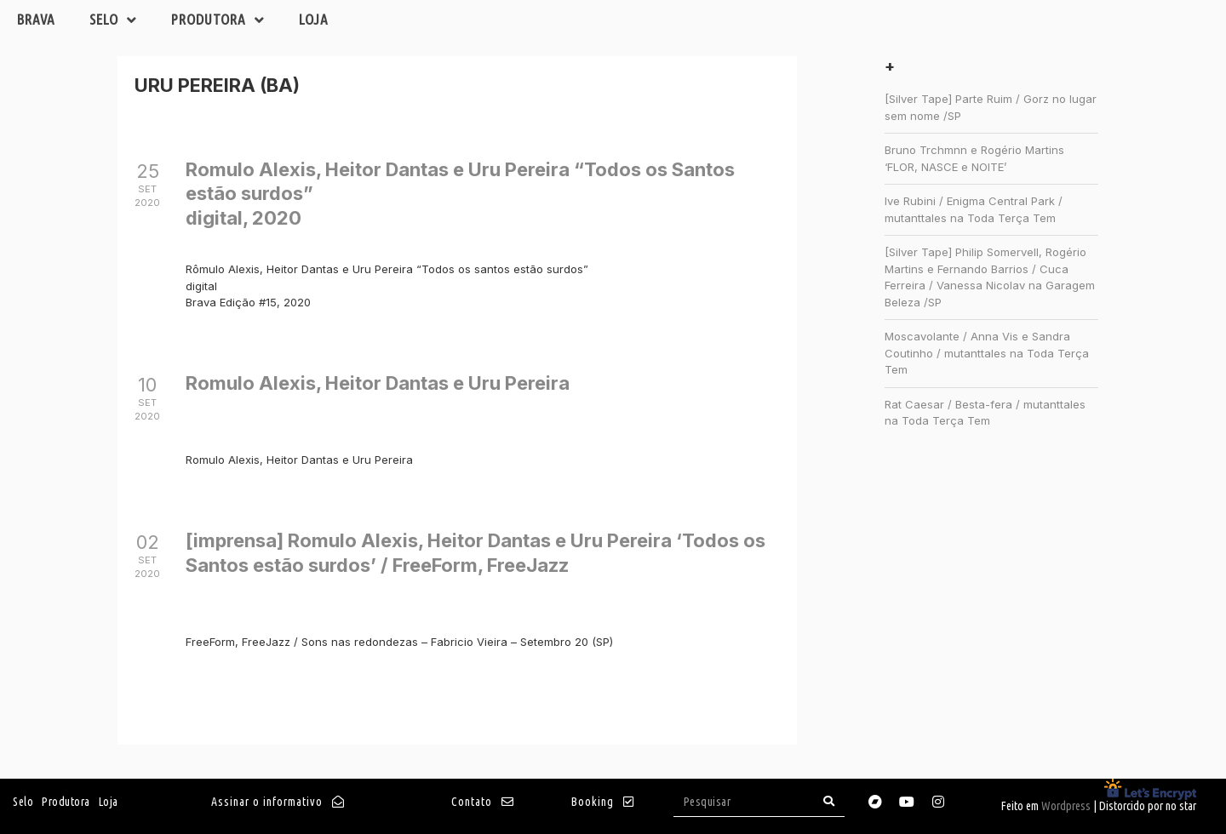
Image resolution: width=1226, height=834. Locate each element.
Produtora (218, 20)
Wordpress (1066, 806)
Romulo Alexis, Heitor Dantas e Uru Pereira (378, 383)
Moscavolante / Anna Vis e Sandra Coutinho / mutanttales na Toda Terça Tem (987, 352)
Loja (314, 19)
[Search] (829, 801)
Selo (113, 20)
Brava (36, 19)
